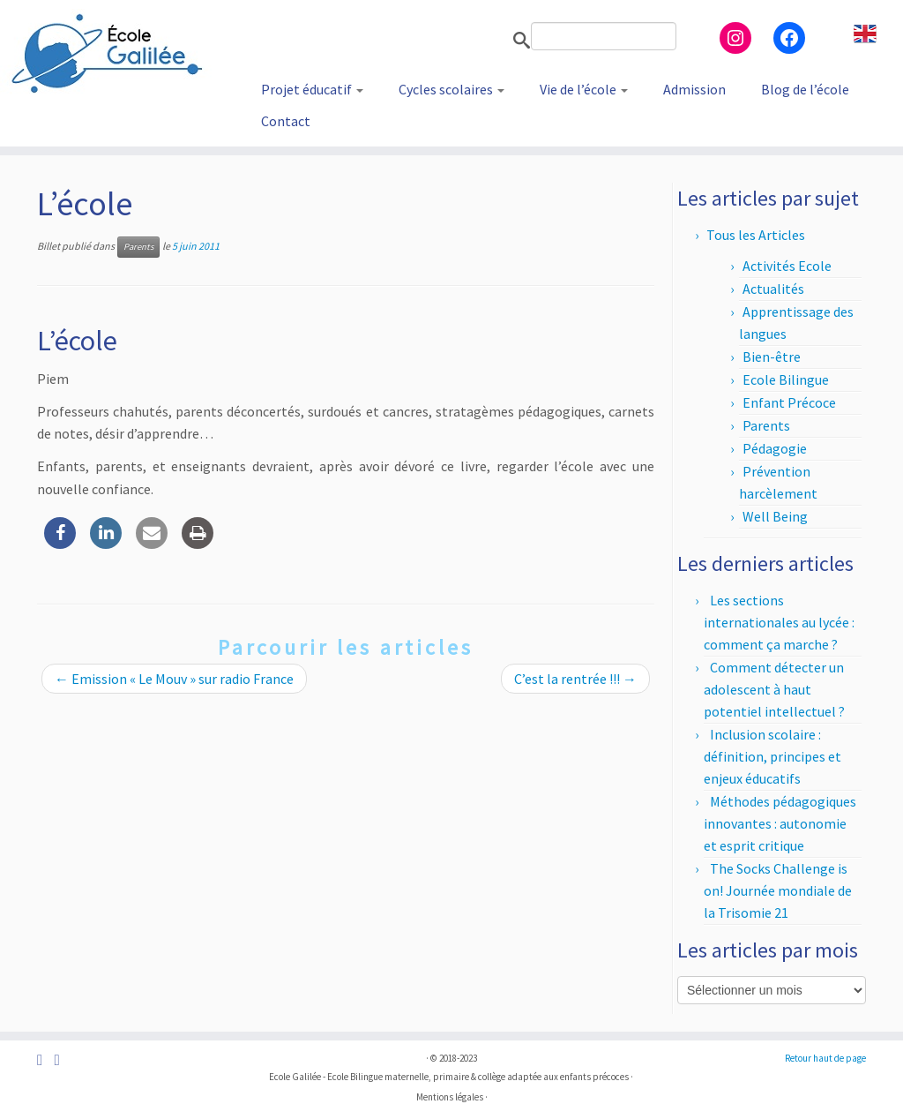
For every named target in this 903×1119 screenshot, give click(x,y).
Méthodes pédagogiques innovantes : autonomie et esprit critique (780, 823)
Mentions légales (449, 1097)
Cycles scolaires (451, 89)
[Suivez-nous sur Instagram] (62, 1060)
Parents (138, 246)
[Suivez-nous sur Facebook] (45, 1060)
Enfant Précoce (789, 402)
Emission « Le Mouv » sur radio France (174, 678)
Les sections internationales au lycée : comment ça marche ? (779, 622)
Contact (285, 121)
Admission (694, 89)
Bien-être (772, 356)
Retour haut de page (825, 1058)
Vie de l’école (584, 89)
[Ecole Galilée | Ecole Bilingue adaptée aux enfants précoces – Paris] (106, 53)
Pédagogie (775, 448)
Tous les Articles (755, 235)
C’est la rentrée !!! (575, 678)
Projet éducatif (312, 89)
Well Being (775, 516)
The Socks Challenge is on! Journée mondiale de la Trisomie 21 (778, 890)
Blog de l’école (805, 89)
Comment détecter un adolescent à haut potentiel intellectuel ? (774, 689)
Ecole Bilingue (786, 379)
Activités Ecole (787, 265)
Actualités (773, 288)
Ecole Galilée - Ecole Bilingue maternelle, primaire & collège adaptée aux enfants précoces (449, 1076)
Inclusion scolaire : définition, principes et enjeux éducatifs (772, 756)
